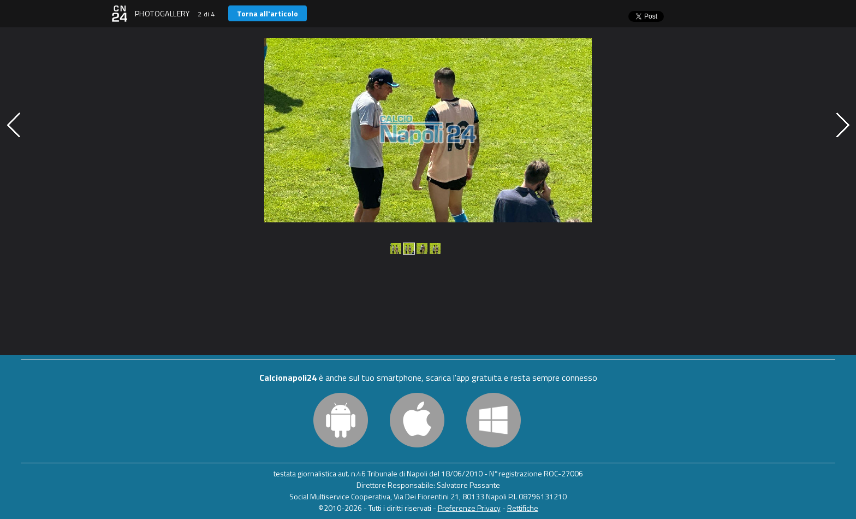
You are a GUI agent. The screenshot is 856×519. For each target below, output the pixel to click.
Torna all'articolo (267, 13)
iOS (417, 420)
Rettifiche (522, 508)
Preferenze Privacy (469, 508)
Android (340, 420)
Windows (493, 420)
